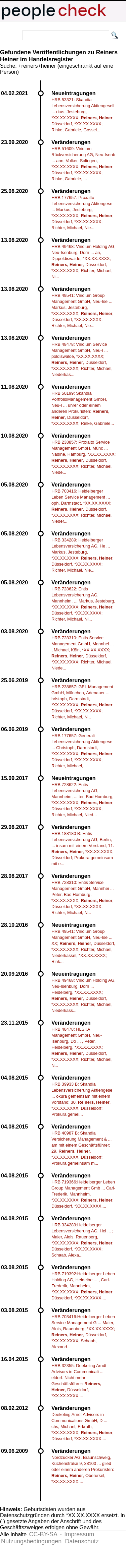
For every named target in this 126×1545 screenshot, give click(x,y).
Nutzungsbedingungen (31, 1541)
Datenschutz (82, 1541)
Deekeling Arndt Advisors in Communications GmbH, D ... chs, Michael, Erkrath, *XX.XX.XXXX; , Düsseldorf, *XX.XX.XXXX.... (82, 1426)
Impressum (79, 1534)
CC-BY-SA (43, 1534)
